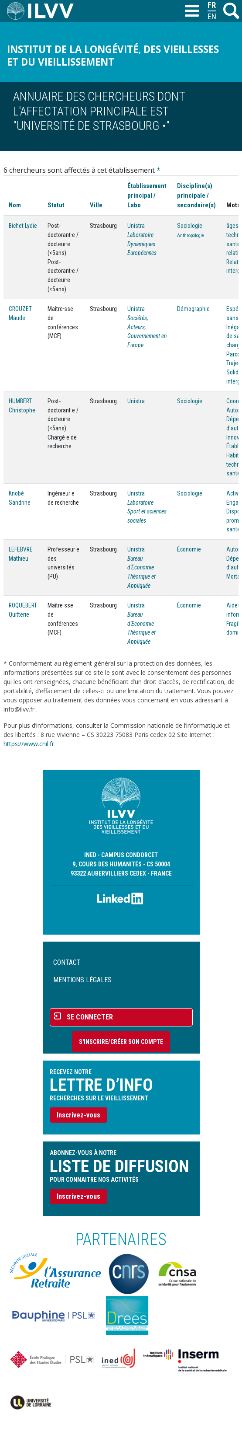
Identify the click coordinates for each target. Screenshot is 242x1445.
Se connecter (90, 1017)
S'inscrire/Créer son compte (121, 1041)
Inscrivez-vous (78, 1115)
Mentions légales (82, 980)
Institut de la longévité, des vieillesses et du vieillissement (113, 55)
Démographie (193, 308)
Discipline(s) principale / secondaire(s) (196, 195)
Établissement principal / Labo (147, 195)
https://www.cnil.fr (28, 744)
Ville (96, 205)
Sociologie (189, 225)
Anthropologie (190, 235)
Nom (15, 205)
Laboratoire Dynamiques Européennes (142, 243)
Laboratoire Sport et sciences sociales (147, 511)
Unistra (136, 225)
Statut (56, 205)
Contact (67, 962)
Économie (189, 549)
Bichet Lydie (23, 225)
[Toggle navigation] (191, 11)
